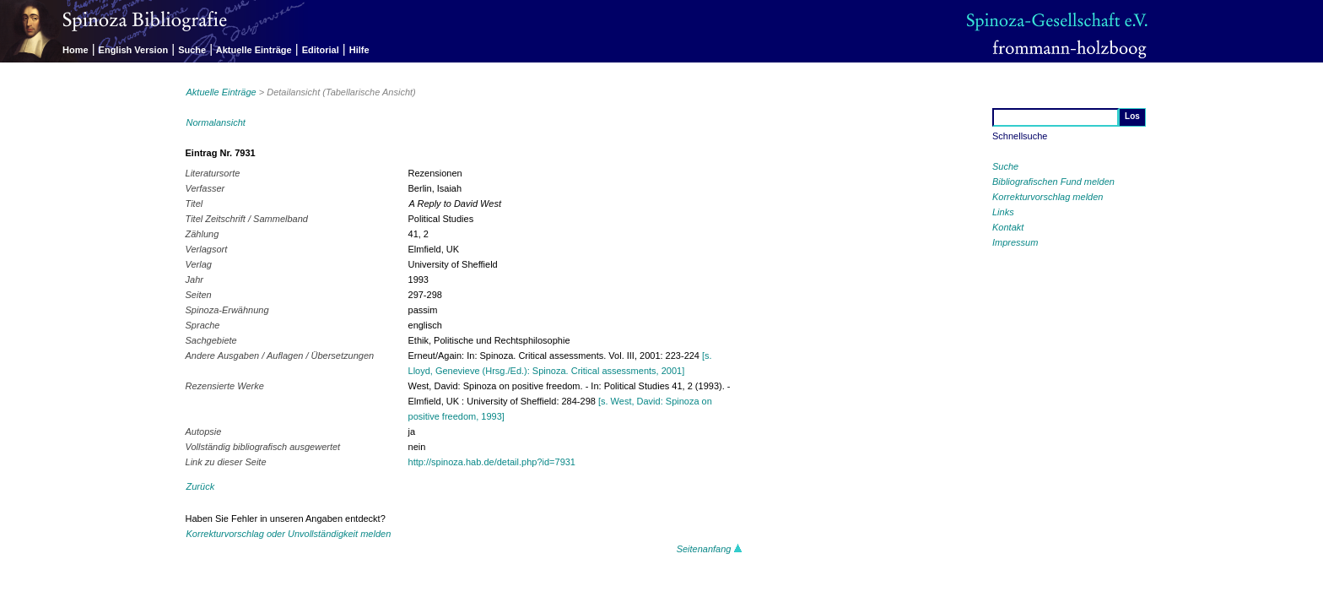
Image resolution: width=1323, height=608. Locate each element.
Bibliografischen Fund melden (1053, 181)
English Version (134, 50)
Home (75, 50)
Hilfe (359, 50)
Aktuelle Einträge (254, 50)
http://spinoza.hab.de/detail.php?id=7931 (491, 462)
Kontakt (1007, 227)
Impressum (1015, 242)
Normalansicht (216, 122)
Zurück (200, 486)
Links (1003, 212)
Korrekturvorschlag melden (1047, 197)
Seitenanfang (709, 549)
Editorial (320, 50)
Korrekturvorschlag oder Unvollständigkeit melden (289, 534)
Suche (192, 50)
